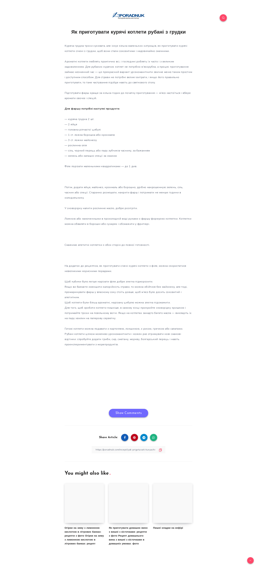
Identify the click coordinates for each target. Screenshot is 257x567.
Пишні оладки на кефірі (168, 528)
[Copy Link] (128, 449)
